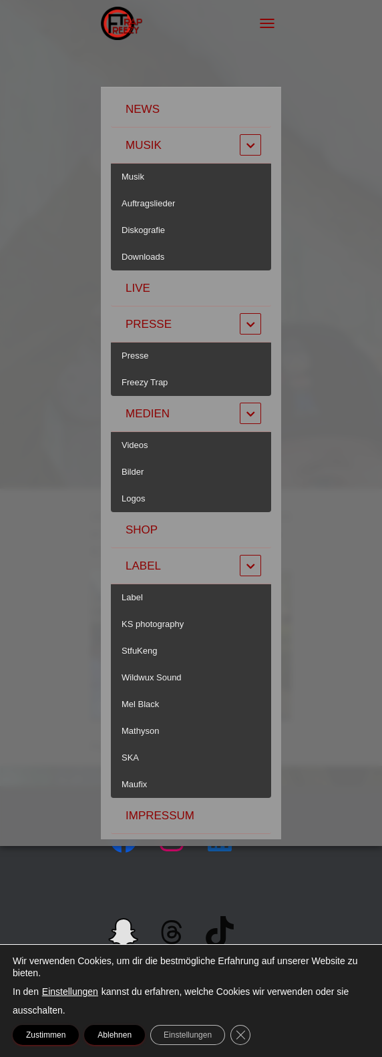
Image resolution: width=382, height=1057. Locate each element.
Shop (142, 529)
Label (143, 566)
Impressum (160, 815)
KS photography (153, 624)
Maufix (134, 784)
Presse (149, 324)
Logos (133, 498)
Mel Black (140, 704)
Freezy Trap (145, 382)
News (143, 109)
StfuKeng (140, 651)
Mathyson (140, 731)
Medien (148, 413)
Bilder (133, 472)
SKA (130, 758)
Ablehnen (115, 1035)
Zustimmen (45, 1035)
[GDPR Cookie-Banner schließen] (240, 1035)
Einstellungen (70, 991)
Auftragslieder (148, 203)
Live (138, 288)
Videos (135, 445)
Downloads (143, 257)
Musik (144, 145)
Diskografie (143, 230)
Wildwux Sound (152, 677)
